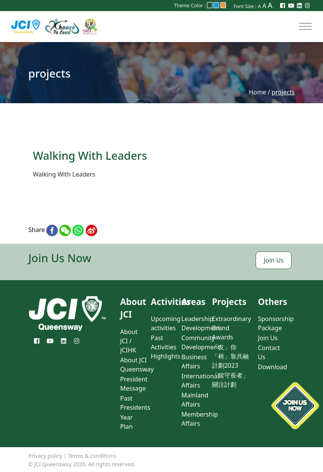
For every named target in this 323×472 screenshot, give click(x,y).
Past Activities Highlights (165, 347)
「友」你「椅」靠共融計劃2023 (230, 356)
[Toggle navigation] (305, 26)
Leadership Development (200, 323)
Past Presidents (135, 403)
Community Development (200, 342)
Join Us (274, 260)
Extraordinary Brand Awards (231, 328)
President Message (133, 384)
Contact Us (269, 352)
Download (272, 367)
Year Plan (126, 422)
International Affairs (200, 380)
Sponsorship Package (276, 323)
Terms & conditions (92, 455)
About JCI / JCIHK (128, 341)
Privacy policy (45, 455)
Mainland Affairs (194, 400)
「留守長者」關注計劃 (230, 380)
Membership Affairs (199, 419)
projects (283, 92)
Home (257, 92)
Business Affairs (194, 361)
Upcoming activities (166, 323)
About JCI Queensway (137, 364)
